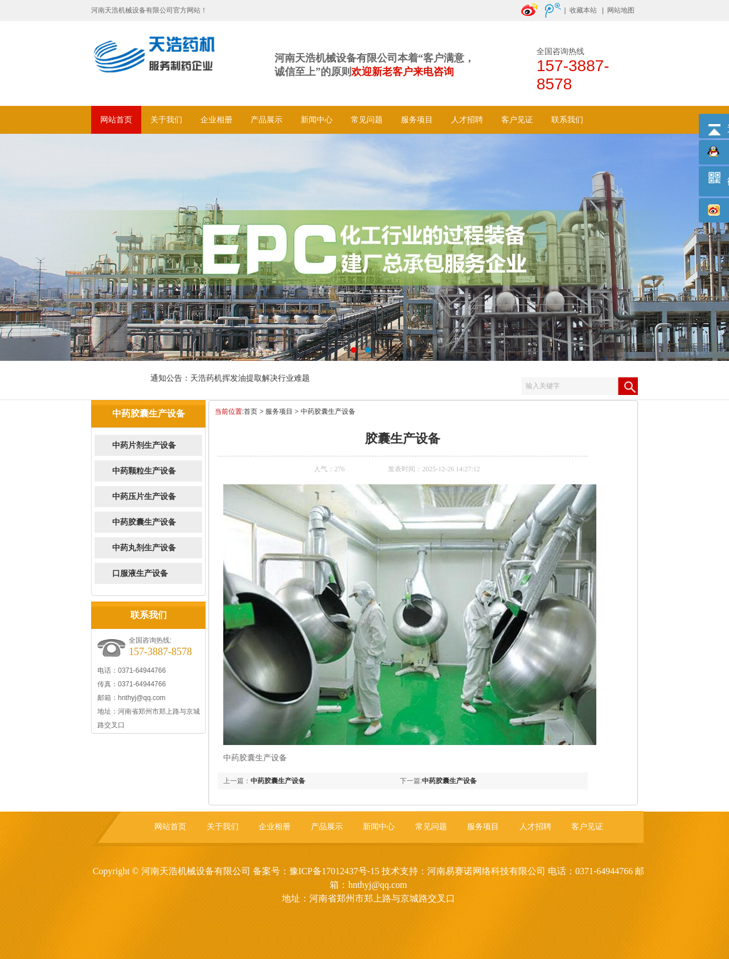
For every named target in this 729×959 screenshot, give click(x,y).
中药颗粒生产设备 (144, 471)
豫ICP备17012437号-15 (334, 871)
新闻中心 (317, 120)
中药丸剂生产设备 (144, 548)
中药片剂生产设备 (144, 445)
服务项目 (417, 120)
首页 (250, 411)
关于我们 (166, 120)
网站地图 (620, 10)
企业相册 (216, 120)
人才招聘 (467, 120)
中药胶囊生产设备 (144, 522)
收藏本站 (583, 10)
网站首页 (116, 120)
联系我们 (567, 120)
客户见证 (517, 120)
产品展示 (266, 120)
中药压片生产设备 (144, 496)
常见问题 (367, 120)
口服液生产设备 (140, 573)
